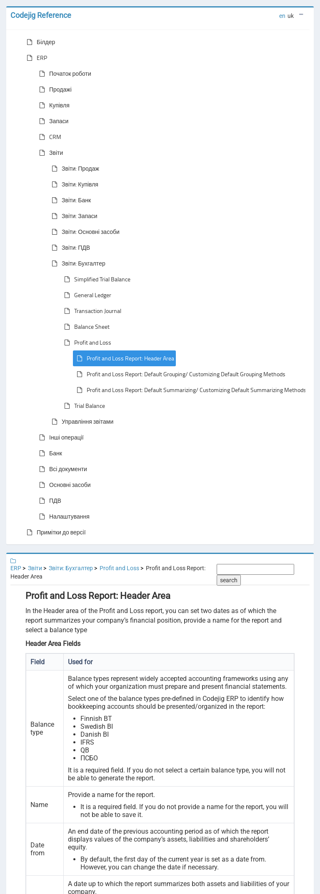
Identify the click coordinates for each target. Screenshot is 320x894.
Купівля (53, 105)
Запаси (52, 121)
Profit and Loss (86, 342)
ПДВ (48, 500)
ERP (35, 58)
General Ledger (86, 295)
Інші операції (60, 437)
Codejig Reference (40, 15)
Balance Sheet (85, 326)
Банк (49, 453)
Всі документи (61, 469)
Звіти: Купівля (73, 184)
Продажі (54, 89)
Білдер (39, 42)
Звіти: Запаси (73, 216)
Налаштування (63, 516)
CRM (48, 137)
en (282, 15)
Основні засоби (63, 485)
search (229, 580)
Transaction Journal (91, 311)
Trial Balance (83, 406)
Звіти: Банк (69, 200)
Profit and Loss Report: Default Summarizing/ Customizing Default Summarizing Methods (189, 390)
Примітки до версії (54, 532)
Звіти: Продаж (73, 168)
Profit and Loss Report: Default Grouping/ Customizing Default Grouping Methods (179, 374)
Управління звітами (80, 421)
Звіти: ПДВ (69, 247)
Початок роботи (63, 73)
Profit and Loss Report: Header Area (123, 358)
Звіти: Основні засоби (84, 232)
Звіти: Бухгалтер (76, 263)
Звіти (49, 153)
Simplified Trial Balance (95, 279)
